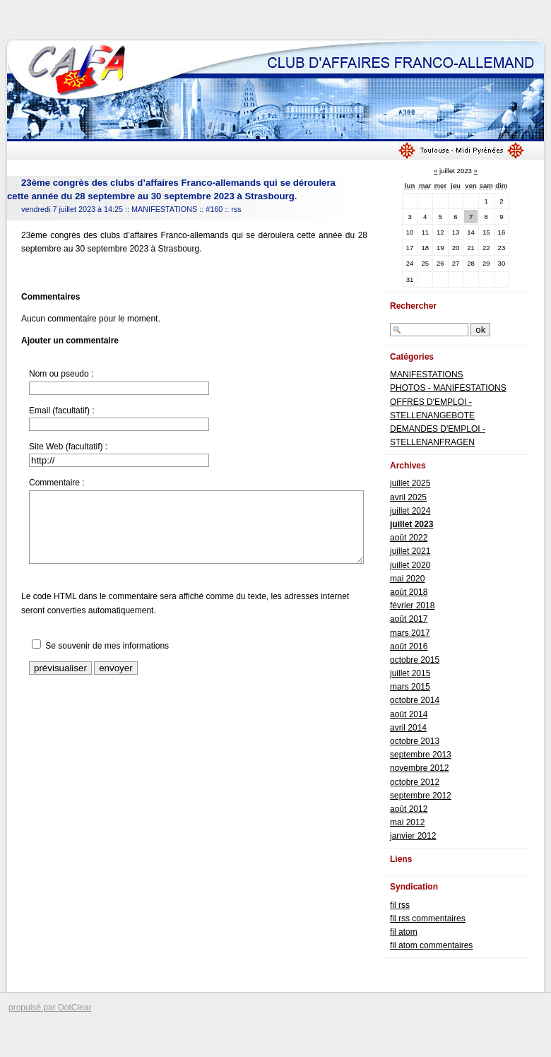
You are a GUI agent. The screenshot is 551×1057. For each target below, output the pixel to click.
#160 (214, 209)
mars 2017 (410, 633)
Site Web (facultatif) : (68, 446)
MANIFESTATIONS (164, 209)
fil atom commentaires (431, 945)
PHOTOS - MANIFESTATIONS (448, 388)
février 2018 (412, 605)
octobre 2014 (414, 700)
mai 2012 (407, 822)
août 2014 (408, 714)
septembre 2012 (420, 796)
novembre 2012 (419, 768)
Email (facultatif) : (62, 410)
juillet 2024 (410, 511)
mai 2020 (407, 579)
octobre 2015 (414, 660)
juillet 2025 (410, 483)
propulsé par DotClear (49, 1007)
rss (236, 209)
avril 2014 (408, 728)
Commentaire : (57, 483)
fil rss (400, 905)
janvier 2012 (413, 836)
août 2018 (408, 592)
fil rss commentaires (428, 918)
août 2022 (408, 538)
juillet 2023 (411, 524)
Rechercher (413, 306)
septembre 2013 (420, 755)
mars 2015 (410, 687)
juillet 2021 (410, 551)
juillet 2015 (410, 673)
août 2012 (408, 809)
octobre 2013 (414, 741)
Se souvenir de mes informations (107, 646)
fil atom (403, 932)
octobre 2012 (414, 782)
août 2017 (408, 619)
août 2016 (408, 646)
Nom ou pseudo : (61, 374)
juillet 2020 (410, 565)
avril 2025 (408, 497)
